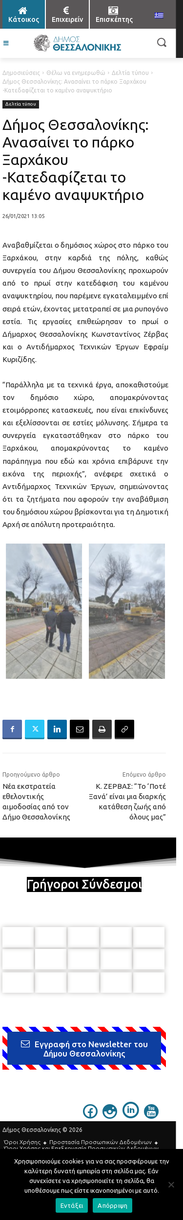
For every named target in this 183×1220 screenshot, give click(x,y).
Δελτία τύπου (130, 73)
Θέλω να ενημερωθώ (75, 73)
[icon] (90, 1116)
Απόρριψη (112, 1205)
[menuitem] (159, 16)
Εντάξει (72, 1205)
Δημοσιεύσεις (21, 73)
